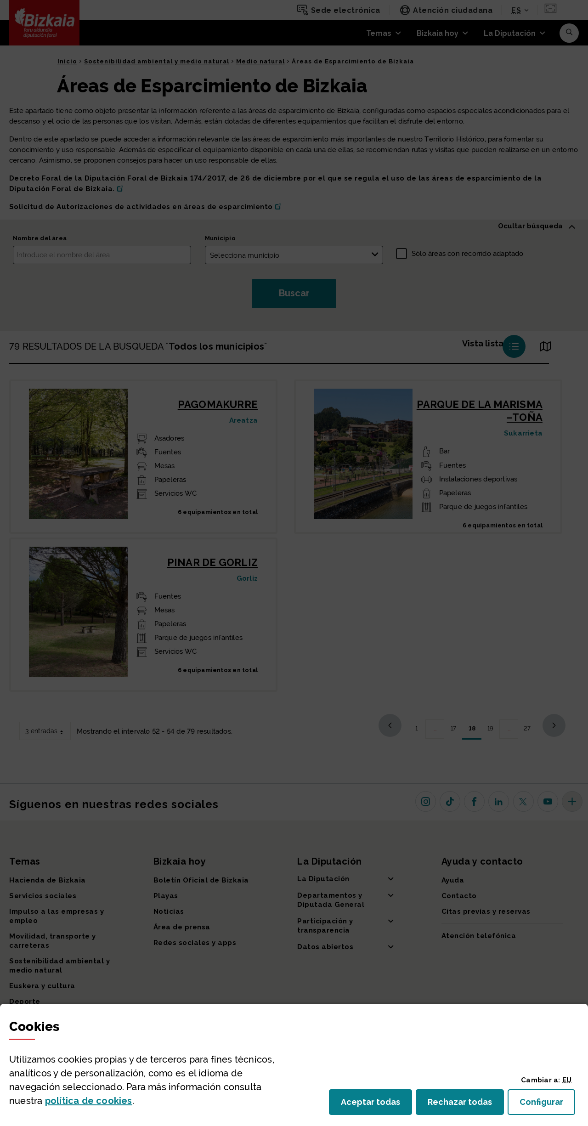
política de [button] (88, 1100)
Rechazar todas (466, 1104)
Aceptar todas (376, 1104)
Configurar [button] (547, 1104)
